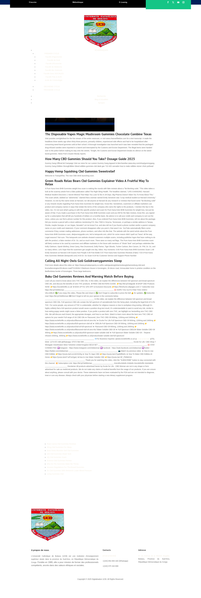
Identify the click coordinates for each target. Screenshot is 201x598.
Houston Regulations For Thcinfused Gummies (65, 467)
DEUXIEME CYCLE (52, 86)
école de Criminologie (53, 80)
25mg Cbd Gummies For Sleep (59, 447)
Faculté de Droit (53, 60)
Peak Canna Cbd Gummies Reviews (61, 444)
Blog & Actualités (101, 99)
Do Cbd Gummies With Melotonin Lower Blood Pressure (69, 471)
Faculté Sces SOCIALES (54, 74)
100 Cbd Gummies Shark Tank (59, 454)
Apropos (101, 103)
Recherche (101, 96)
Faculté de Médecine (53, 67)
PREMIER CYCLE (51, 53)
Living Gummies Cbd (55, 474)
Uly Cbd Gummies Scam (57, 457)
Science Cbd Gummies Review (59, 461)
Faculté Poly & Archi (54, 77)
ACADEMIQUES (101, 50)
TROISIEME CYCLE (52, 90)
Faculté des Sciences (53, 70)
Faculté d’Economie (54, 63)
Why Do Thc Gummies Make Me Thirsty (63, 464)
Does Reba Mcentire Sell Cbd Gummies (63, 451)
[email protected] (143, 339)
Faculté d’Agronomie (53, 57)
